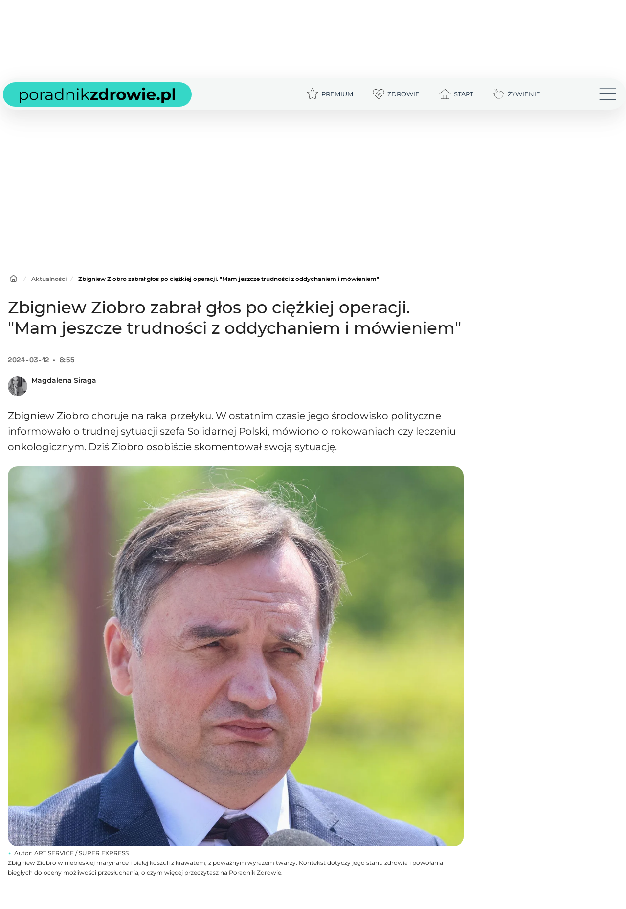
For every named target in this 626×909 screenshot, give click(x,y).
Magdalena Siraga (63, 380)
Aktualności (49, 278)
